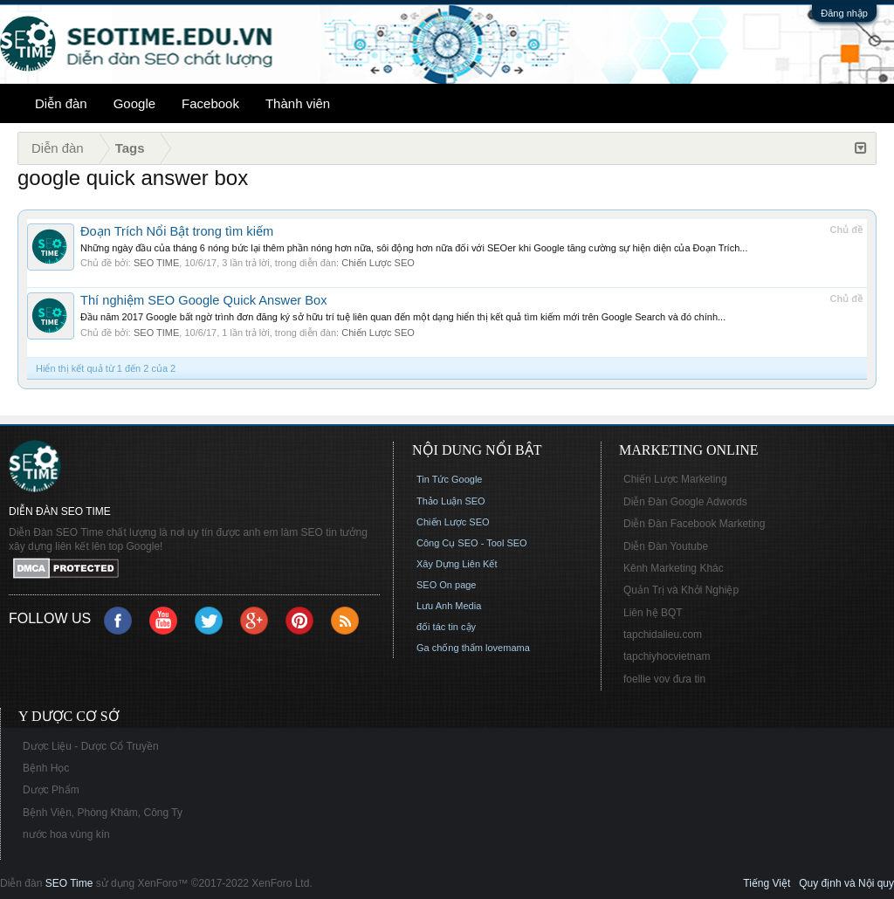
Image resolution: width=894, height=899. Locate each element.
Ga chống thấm (449, 647)
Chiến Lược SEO (378, 262)
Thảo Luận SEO (450, 501)
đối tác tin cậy (446, 626)
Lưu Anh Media (448, 605)
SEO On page (446, 585)
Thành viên (297, 103)
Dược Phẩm (51, 790)
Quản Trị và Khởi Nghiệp (681, 590)
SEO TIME (156, 262)
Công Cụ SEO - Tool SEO (471, 543)
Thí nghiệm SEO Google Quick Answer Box (203, 300)
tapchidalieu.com (662, 634)
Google (134, 103)
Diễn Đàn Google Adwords (685, 502)
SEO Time (69, 883)
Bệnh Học (46, 768)
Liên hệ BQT (653, 613)
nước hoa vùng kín (66, 834)
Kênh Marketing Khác (673, 568)
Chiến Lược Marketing (675, 479)
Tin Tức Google (449, 479)
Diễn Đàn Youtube (665, 546)
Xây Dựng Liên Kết (457, 564)
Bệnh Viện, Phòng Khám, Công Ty (102, 812)
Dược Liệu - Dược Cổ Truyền (91, 746)
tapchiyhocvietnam (666, 656)
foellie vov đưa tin (664, 679)
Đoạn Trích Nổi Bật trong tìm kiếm (176, 231)
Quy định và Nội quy (846, 883)
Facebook (210, 103)
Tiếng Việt (766, 883)
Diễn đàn (61, 103)
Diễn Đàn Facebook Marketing (694, 524)
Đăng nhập (844, 13)
